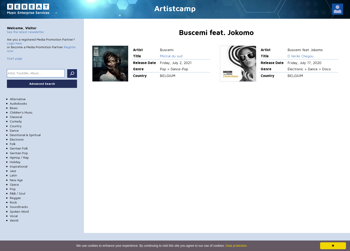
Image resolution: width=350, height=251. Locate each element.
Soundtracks (19, 207)
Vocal (14, 216)
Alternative (18, 99)
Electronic (17, 139)
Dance (14, 130)
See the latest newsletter (25, 32)
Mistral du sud (171, 56)
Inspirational (18, 166)
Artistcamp (175, 8)
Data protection (236, 245)
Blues (14, 108)
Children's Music (21, 112)
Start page (14, 58)
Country (16, 126)
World (14, 220)
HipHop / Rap (19, 157)
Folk (13, 144)
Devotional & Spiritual (25, 135)
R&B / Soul (17, 193)
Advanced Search (42, 83)
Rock (13, 202)
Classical (16, 117)
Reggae (15, 198)
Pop (13, 189)
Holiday (15, 162)
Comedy (16, 121)
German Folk (19, 148)
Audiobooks (18, 103)
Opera (14, 184)
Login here (14, 43)
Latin (13, 175)
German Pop (19, 153)
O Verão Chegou (300, 56)
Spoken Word (19, 211)
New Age (16, 180)
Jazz (13, 171)
